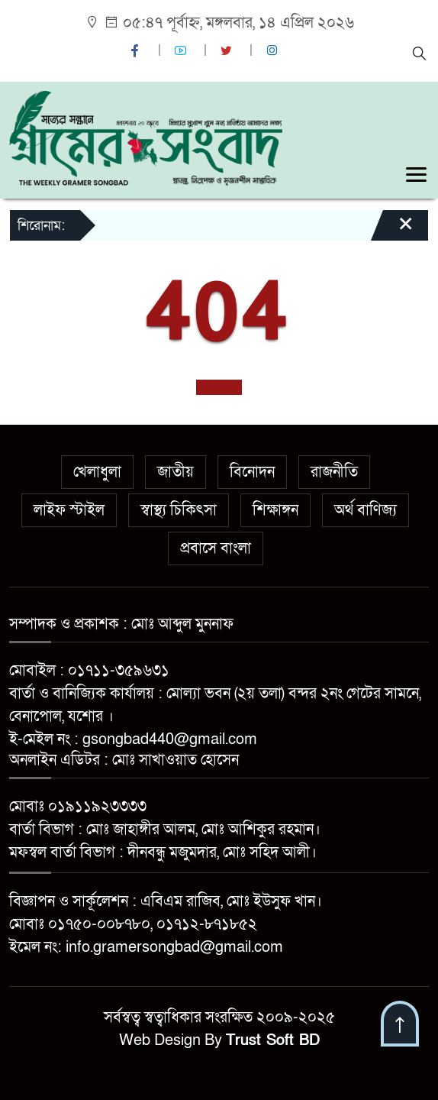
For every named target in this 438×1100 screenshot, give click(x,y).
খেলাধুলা (97, 472)
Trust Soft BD (273, 1040)
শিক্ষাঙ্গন (275, 510)
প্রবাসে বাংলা (215, 548)
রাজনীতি (334, 472)
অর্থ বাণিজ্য (365, 510)
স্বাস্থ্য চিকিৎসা (178, 510)
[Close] (392, 230)
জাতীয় (175, 472)
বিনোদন (252, 472)
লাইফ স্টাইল (69, 510)
